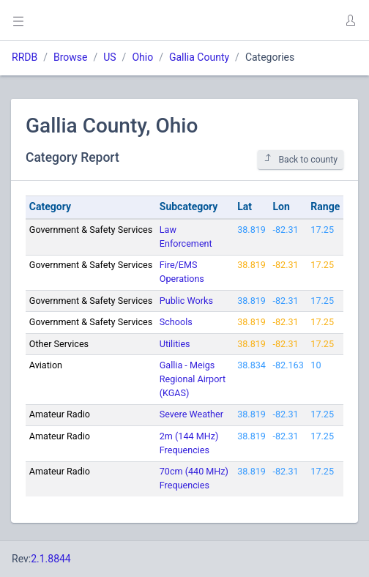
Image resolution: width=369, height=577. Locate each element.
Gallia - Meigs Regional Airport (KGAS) (192, 379)
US (109, 57)
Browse (70, 57)
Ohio (142, 57)
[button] (350, 20)
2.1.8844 (51, 559)
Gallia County (199, 57)
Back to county (301, 159)
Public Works (186, 300)
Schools (176, 321)
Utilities (175, 343)
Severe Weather (191, 414)
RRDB (24, 57)
